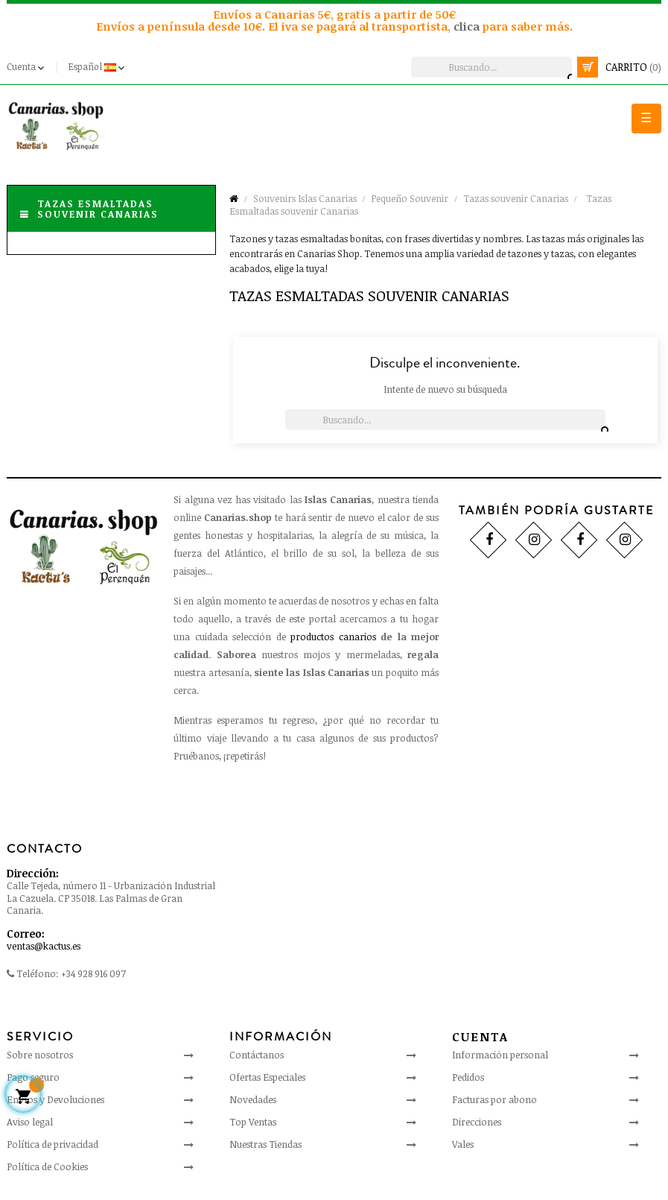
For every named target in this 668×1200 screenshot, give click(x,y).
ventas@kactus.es (43, 946)
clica (468, 26)
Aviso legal (30, 1121)
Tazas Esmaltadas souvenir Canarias (98, 209)
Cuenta (480, 1037)
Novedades (252, 1099)
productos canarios (332, 636)
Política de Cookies (47, 1166)
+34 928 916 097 (93, 973)
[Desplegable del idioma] (98, 67)
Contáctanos (256, 1054)
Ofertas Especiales (267, 1077)
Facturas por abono (494, 1099)
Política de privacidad (52, 1144)
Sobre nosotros (40, 1054)
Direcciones (476, 1121)
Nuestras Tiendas (265, 1144)
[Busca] (491, 67)
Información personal (500, 1054)
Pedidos (468, 1077)
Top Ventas (252, 1121)
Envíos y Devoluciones (55, 1099)
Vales (463, 1144)
